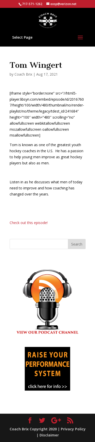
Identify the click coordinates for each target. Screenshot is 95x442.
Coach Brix (23, 74)
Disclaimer (49, 435)
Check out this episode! (29, 222)
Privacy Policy (73, 429)
